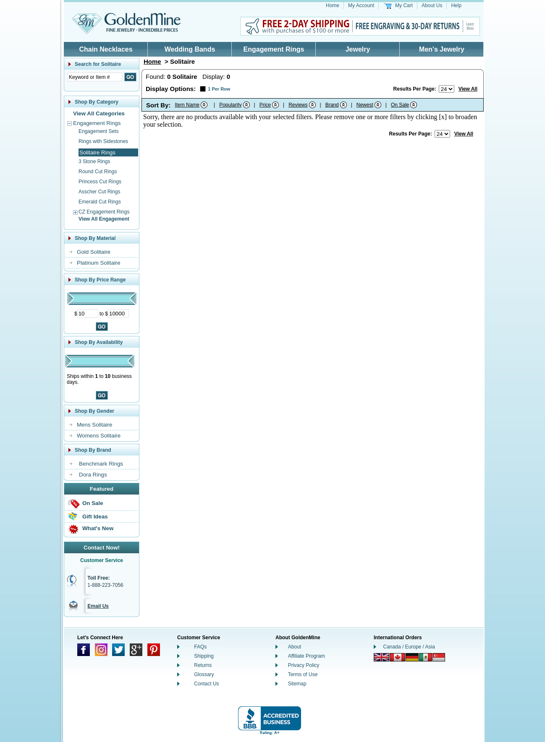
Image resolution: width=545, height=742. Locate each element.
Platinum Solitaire (99, 263)
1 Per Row (219, 88)
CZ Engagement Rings (104, 212)
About (294, 647)
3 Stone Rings (94, 161)
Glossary (204, 674)
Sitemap (297, 684)
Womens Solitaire (99, 435)
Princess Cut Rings (100, 182)
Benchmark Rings (101, 464)
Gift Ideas (95, 516)
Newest (364, 105)
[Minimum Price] (87, 313)
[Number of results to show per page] (446, 89)
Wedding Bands (190, 49)
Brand (332, 105)
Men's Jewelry (441, 49)
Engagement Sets (98, 131)
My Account (361, 5)
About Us (432, 5)
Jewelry (358, 49)
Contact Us (206, 684)
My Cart (404, 5)
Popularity (230, 105)
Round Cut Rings (98, 171)
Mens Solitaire (94, 425)
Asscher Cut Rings (99, 192)
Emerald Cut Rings (100, 202)
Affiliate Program (306, 656)
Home (332, 5)
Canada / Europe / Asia (409, 647)
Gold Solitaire (93, 252)
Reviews (297, 105)
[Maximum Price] (118, 313)
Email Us (98, 606)
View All (468, 89)
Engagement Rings (274, 49)
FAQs (200, 647)
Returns (203, 665)
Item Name (187, 105)
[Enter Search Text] (95, 77)
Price (265, 105)
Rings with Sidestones (103, 141)
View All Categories (99, 113)
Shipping (204, 656)
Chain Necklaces (105, 49)
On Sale (92, 503)
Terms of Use (303, 674)
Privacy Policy (304, 665)
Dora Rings (93, 474)
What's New (97, 528)
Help (456, 5)
